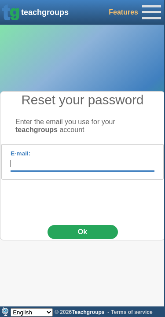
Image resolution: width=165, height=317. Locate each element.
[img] (10, 12)
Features (123, 12)
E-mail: (20, 153)
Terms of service (132, 312)
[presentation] (83, 199)
